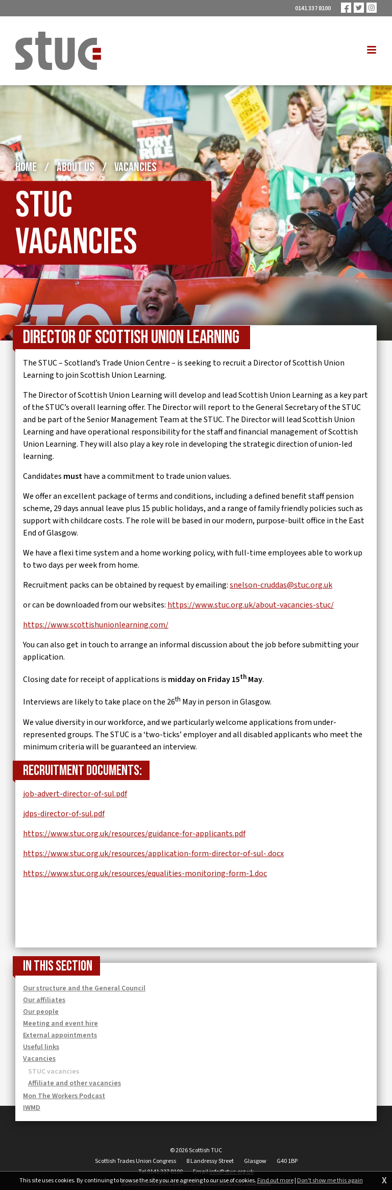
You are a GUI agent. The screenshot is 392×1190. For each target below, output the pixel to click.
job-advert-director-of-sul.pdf (75, 793)
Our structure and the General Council (84, 988)
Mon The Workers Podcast (64, 1096)
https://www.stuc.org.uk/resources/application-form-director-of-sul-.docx (153, 853)
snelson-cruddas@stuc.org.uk (281, 585)
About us (75, 167)
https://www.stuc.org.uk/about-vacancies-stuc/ (250, 605)
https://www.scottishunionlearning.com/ (95, 624)
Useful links (41, 1047)
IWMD (31, 1108)
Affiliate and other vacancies (74, 1083)
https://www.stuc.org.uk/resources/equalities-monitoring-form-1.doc (145, 873)
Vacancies (135, 167)
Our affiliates (44, 1000)
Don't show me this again (330, 1181)
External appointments (60, 1035)
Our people (41, 1012)
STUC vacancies (53, 1071)
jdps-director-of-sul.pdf (64, 813)
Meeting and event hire (60, 1023)
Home (26, 167)
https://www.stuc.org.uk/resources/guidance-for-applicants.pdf (134, 833)
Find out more (275, 1181)
